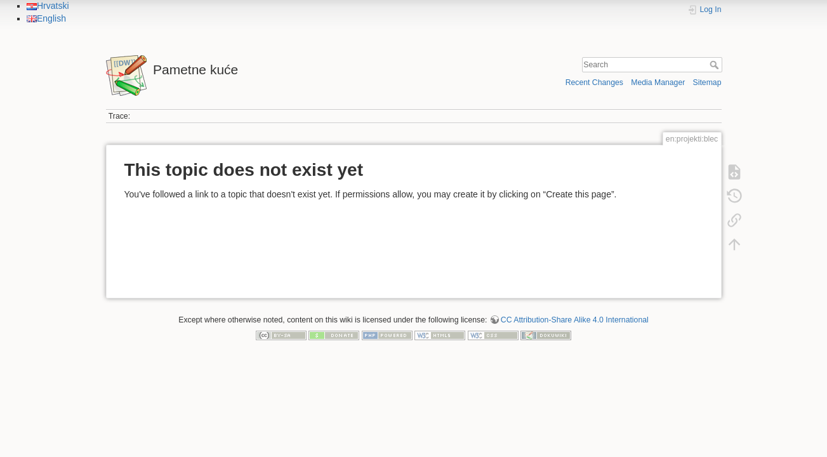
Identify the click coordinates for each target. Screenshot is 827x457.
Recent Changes (594, 82)
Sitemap (707, 82)
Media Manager (658, 82)
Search (716, 64)
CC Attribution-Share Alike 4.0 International (575, 319)
